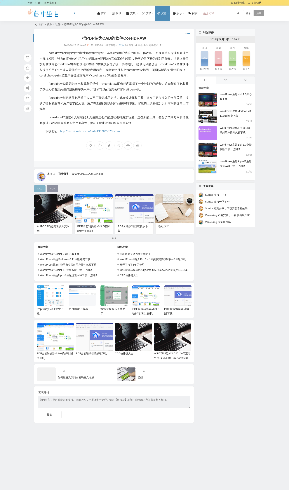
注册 (38, 2)
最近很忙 (163, 226)
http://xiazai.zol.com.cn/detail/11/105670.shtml (90, 131)
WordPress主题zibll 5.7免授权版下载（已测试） (67, 269)
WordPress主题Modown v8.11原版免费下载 (65, 259)
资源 (49, 24)
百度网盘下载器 (78, 309)
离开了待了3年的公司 (132, 264)
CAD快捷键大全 (129, 275)
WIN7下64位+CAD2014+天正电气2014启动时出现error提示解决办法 (172, 358)
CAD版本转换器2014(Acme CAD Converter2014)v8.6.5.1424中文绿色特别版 (164, 269)
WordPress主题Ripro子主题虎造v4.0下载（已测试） (70, 275)
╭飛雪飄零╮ (63, 173)
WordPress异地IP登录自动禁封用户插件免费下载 (68, 264)
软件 (57, 24)
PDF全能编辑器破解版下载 (91, 353)
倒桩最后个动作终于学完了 (135, 253)
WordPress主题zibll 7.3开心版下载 (59, 253)
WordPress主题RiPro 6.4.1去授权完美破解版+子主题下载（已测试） (159, 259)
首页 (40, 24)
